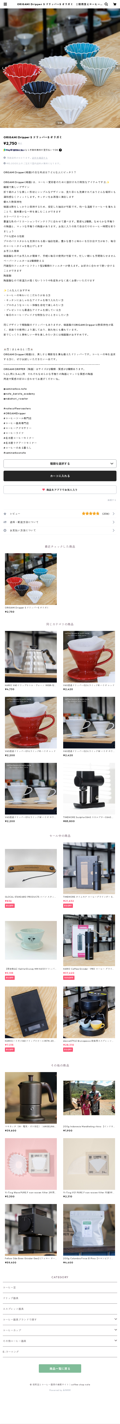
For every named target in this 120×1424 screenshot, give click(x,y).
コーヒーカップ (12, 1330)
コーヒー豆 (9, 1287)
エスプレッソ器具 (13, 1309)
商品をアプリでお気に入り (60, 489)
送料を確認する (40, 158)
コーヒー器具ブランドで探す (20, 1319)
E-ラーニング (11, 1351)
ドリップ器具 (11, 1298)
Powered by (60, 1390)
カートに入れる (60, 476)
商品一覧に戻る (60, 1368)
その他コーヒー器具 (14, 1341)
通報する (111, 500)
